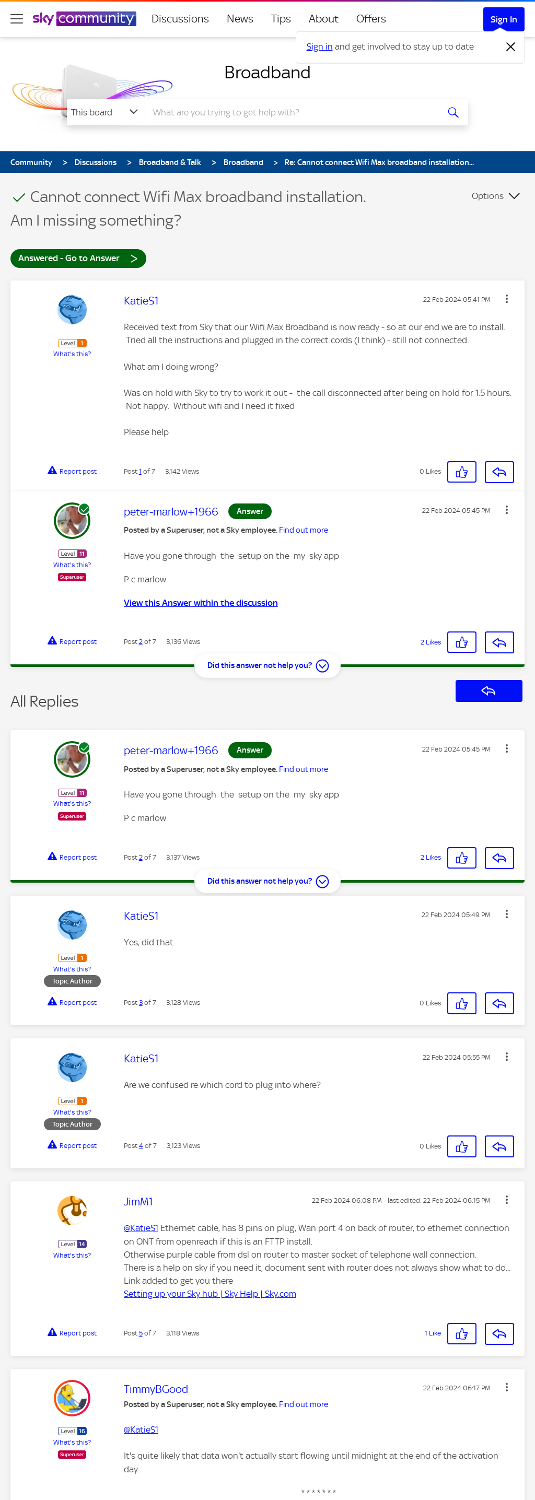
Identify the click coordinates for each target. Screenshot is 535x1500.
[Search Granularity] (106, 112)
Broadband (267, 72)
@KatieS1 (141, 1228)
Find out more (303, 530)
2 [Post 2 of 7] (141, 642)
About (324, 19)
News (240, 19)
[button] (506, 298)
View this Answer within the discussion (201, 602)
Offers (371, 19)
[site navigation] (16, 18)
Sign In (504, 19)
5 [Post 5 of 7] (141, 1333)
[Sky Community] (84, 19)
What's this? (72, 354)
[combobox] (290, 112)
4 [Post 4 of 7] (141, 1146)
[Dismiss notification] (511, 47)
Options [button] (488, 196)
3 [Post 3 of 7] (141, 1002)
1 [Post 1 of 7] (140, 471)
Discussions (180, 19)
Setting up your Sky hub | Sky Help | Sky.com (210, 1293)
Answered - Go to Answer (78, 257)
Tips (281, 19)
